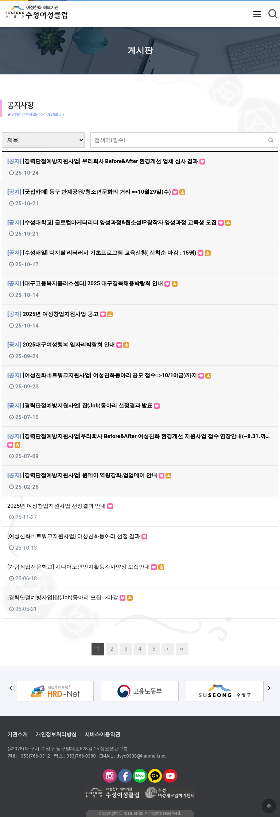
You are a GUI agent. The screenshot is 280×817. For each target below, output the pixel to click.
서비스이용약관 (102, 734)
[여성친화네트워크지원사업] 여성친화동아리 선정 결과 (77, 536)
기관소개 (17, 734)
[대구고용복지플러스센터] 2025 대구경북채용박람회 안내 (92, 283)
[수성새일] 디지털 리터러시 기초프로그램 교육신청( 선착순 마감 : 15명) (109, 252)
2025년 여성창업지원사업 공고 (60, 314)
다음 (168, 649)
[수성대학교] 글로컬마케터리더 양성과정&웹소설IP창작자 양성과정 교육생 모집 (119, 222)
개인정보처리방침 (56, 734)
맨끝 (182, 649)
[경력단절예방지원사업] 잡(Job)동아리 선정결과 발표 (83, 405)
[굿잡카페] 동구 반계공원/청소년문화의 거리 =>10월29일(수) (96, 192)
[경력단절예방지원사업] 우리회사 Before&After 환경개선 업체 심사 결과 (106, 161)
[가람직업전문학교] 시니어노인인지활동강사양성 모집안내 (85, 567)
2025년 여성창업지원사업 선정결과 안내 (60, 506)
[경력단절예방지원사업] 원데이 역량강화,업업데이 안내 (89, 475)
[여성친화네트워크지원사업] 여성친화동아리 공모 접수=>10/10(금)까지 (109, 375)
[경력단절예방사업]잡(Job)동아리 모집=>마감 (70, 597)
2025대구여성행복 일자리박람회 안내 (68, 344)
